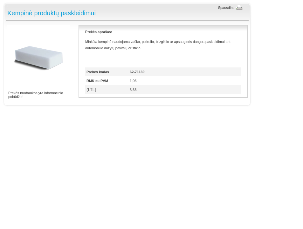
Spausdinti (226, 8)
